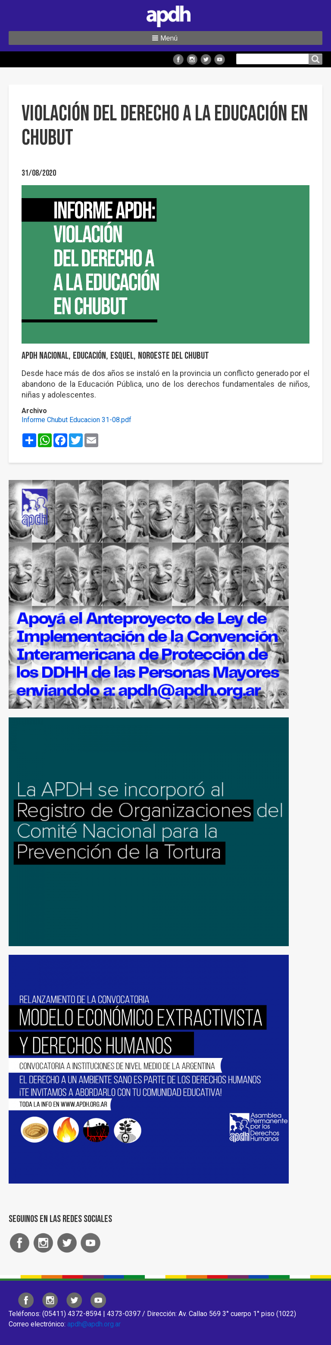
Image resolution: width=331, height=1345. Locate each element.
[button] (165, 38)
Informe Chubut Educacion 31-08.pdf (76, 420)
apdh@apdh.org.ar (94, 1324)
